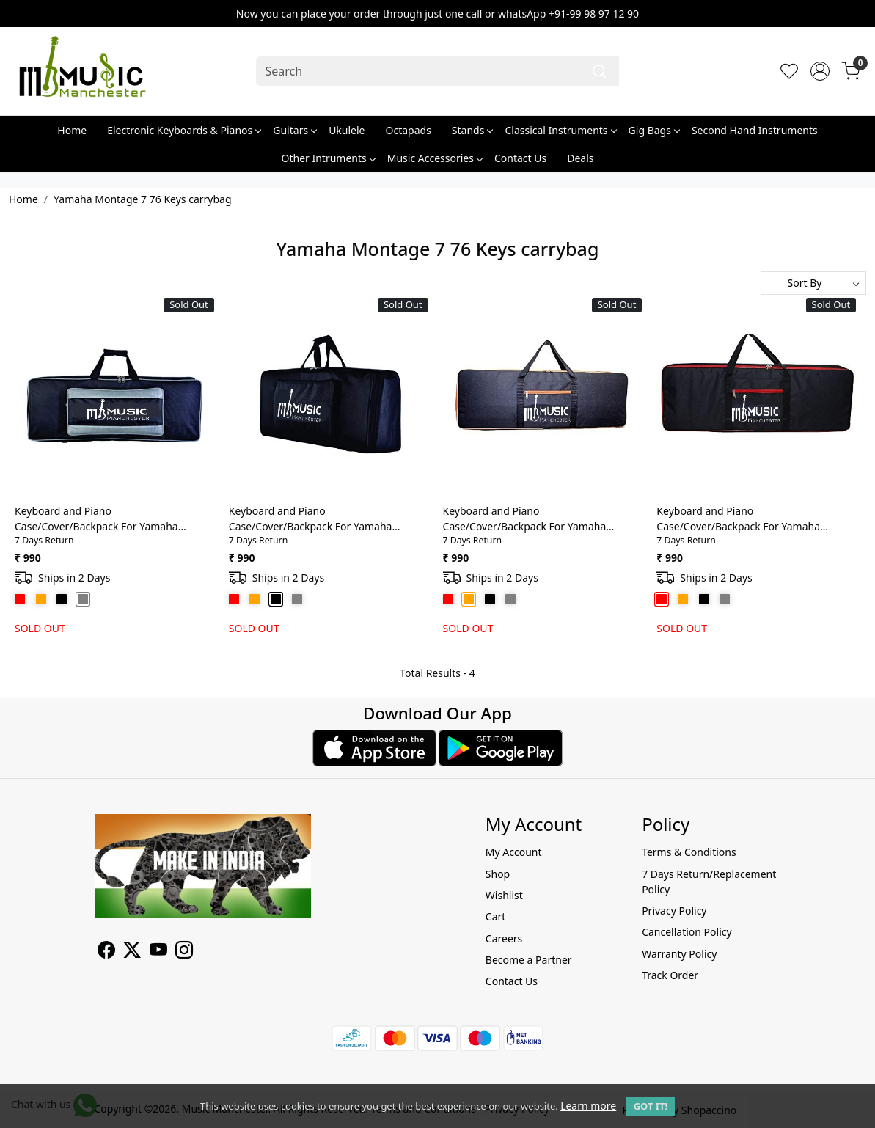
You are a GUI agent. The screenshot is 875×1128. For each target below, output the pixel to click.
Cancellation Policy (687, 932)
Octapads (408, 130)
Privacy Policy (674, 911)
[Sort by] (813, 283)
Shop (498, 874)
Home (72, 130)
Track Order (670, 975)
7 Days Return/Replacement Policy (709, 881)
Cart (496, 916)
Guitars (294, 130)
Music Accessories (434, 158)
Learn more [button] (588, 1106)
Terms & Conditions (689, 852)
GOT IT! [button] (650, 1106)
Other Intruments (328, 158)
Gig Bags (654, 130)
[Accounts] (820, 71)
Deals (580, 158)
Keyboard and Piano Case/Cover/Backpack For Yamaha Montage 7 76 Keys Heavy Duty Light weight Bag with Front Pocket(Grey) (103, 519)
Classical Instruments (560, 130)
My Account (514, 852)
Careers (504, 938)
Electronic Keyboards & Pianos (183, 130)
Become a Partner (529, 960)
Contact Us (520, 158)
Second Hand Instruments (755, 130)
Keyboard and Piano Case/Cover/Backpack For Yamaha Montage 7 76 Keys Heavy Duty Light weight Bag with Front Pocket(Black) (317, 519)
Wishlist (504, 895)
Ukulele (347, 130)
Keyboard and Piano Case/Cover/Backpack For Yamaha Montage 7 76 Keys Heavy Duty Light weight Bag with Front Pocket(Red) (744, 519)
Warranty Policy (679, 954)
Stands (472, 130)
